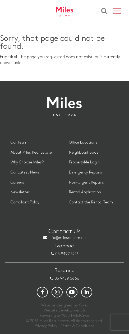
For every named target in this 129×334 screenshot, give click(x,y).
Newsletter (20, 192)
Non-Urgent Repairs (86, 182)
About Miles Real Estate (31, 152)
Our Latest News (25, 172)
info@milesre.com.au (67, 237)
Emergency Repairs (85, 172)
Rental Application (85, 192)
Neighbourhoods (83, 152)
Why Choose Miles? (27, 162)
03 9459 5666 (66, 278)
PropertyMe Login (84, 162)
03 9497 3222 (66, 254)
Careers (17, 182)
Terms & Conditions (78, 326)
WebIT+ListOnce (75, 315)
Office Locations (83, 142)
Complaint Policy (25, 202)
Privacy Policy (46, 326)
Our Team (19, 142)
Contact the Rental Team (91, 202)
